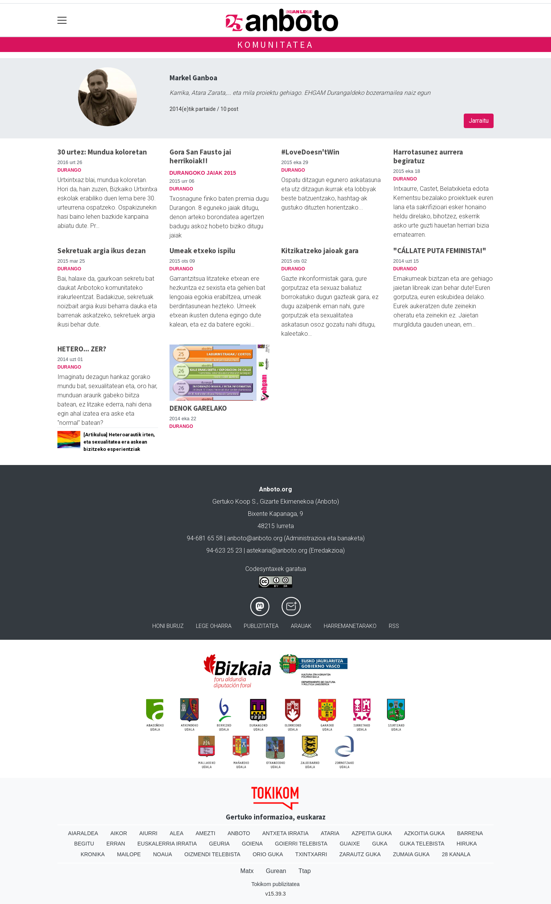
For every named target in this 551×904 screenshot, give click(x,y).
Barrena (470, 833)
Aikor (118, 833)
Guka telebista (421, 844)
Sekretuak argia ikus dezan (101, 250)
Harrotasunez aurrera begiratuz (428, 156)
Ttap (304, 871)
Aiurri (148, 833)
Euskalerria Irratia (167, 844)
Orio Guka (268, 854)
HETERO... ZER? (81, 348)
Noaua (162, 854)
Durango (69, 170)
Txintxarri (311, 854)
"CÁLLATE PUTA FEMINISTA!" (439, 250)
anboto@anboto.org (254, 538)
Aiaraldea (83, 833)
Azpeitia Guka (372, 833)
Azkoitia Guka (424, 833)
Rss (394, 626)
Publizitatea (261, 626)
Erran (115, 844)
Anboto (239, 833)
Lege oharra (213, 626)
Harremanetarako (350, 626)
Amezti (205, 833)
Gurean (276, 871)
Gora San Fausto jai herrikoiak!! (200, 156)
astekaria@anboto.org (276, 550)
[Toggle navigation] (62, 20)
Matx (247, 871)
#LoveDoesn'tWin (310, 151)
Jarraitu (479, 120)
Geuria (219, 844)
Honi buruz (168, 626)
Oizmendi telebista (212, 854)
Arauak (301, 626)
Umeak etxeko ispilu (202, 250)
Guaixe (350, 844)
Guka (380, 844)
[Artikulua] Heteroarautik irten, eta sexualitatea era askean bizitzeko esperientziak (119, 442)
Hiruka (466, 844)
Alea (176, 833)
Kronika (93, 854)
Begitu (84, 844)
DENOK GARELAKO (198, 408)
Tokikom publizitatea (275, 884)
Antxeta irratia (285, 833)
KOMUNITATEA (275, 44)
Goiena (252, 844)
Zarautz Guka (360, 854)
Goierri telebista (301, 844)
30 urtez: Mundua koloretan (102, 151)
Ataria (330, 833)
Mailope (129, 854)
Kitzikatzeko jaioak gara (320, 250)
